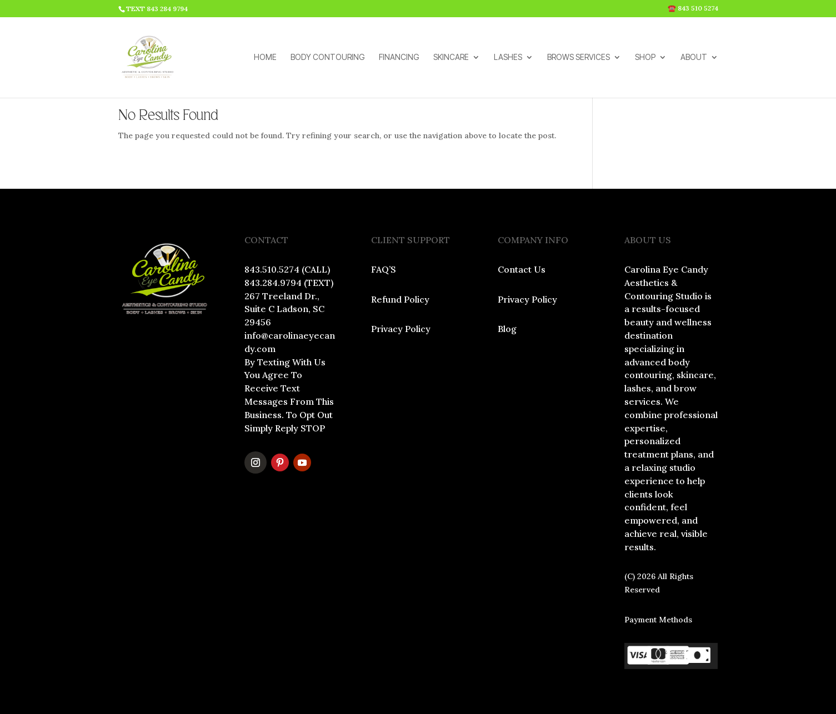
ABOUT (693, 57)
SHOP (645, 57)
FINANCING (399, 57)
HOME (265, 57)
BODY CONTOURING (328, 57)
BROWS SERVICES (578, 57)
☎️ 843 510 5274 (693, 8)
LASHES (508, 57)
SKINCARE (451, 57)
